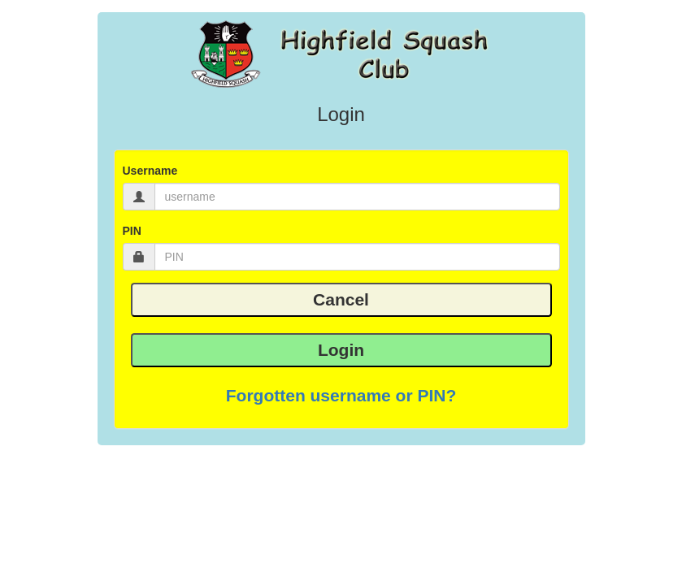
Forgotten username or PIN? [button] (341, 395)
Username (150, 170)
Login (341, 349)
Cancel (341, 299)
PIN (132, 230)
